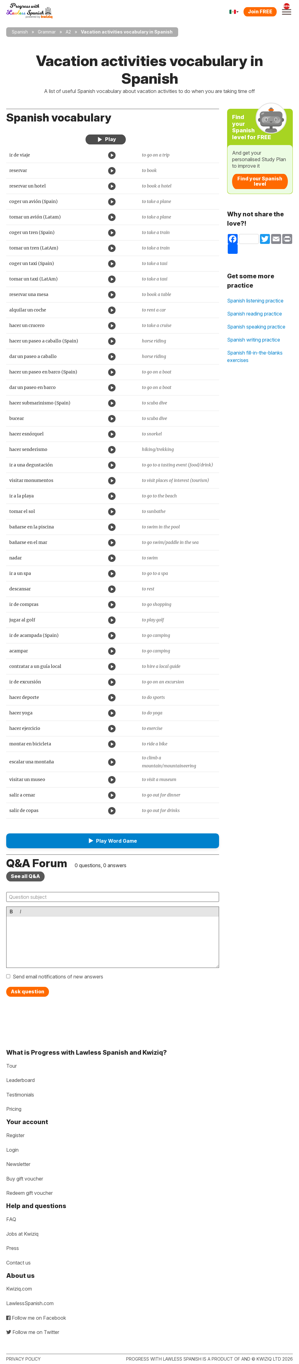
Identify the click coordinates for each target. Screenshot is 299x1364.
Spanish (20, 31)
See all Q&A (25, 876)
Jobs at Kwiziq (22, 1234)
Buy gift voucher (24, 1179)
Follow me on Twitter (32, 1332)
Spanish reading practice (254, 314)
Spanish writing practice (253, 340)
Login (12, 1150)
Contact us (18, 1263)
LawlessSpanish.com (30, 1303)
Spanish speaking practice (256, 327)
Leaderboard (20, 1080)
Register (15, 1135)
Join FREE (260, 11)
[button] (112, 840)
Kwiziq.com (19, 1289)
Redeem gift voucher (29, 1193)
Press (12, 1248)
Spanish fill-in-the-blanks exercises (255, 356)
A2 (68, 31)
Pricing (13, 1109)
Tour (11, 1066)
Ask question (27, 991)
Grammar (47, 31)
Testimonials (20, 1095)
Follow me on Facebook (36, 1318)
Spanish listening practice (255, 301)
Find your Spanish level (259, 181)
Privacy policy (23, 1359)
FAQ (11, 1219)
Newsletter (18, 1164)
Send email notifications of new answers (58, 976)
